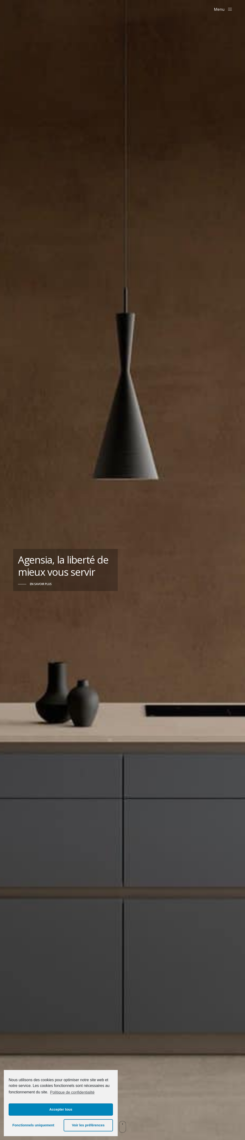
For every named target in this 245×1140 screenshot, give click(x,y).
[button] (35, 584)
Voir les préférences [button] (88, 1125)
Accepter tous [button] (60, 1109)
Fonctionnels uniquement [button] (33, 1125)
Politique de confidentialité (72, 1092)
